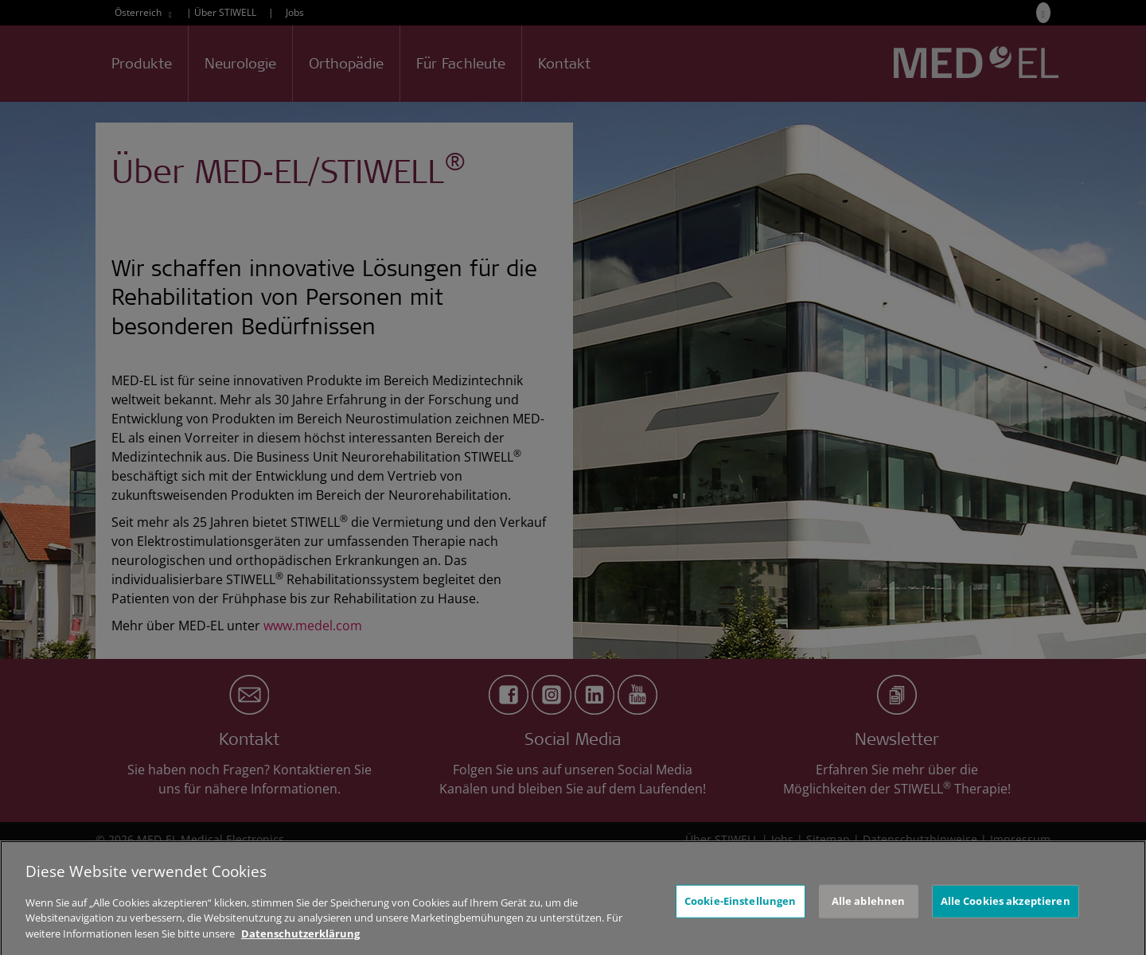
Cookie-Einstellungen (740, 910)
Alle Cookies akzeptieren (1005, 910)
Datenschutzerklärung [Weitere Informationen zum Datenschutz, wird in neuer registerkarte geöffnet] (300, 943)
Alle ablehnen (869, 910)
